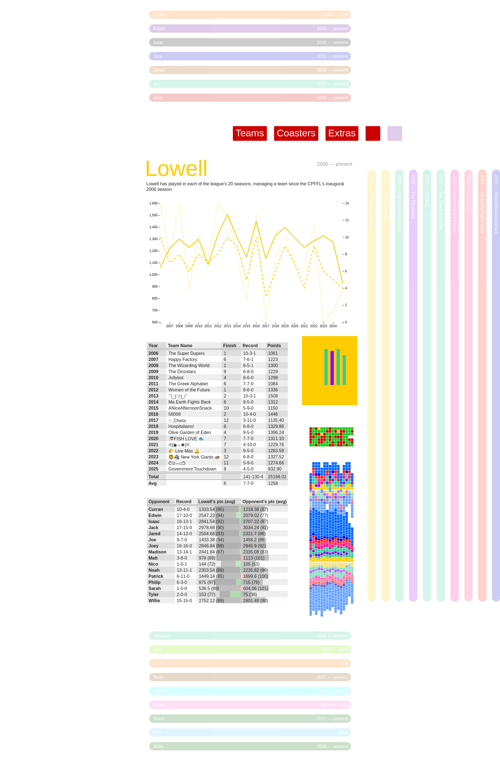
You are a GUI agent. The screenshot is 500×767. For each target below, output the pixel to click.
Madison (157, 552)
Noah (154, 570)
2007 (153, 359)
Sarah (155, 588)
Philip (155, 582)
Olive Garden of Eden (189, 432)
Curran (156, 509)
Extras (342, 133)
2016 (153, 414)
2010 (153, 377)
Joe (152, 539)
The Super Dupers (186, 353)
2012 (153, 390)
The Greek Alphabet (188, 383)
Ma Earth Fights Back (189, 402)
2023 (153, 456)
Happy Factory (182, 359)
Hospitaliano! (181, 426)
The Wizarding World (189, 365)
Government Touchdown (192, 469)
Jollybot (175, 377)
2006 (322, 164)
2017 (153, 420)
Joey (153, 546)
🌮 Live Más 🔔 (184, 451)
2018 (153, 426)
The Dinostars (182, 371)
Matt (153, 558)
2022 (153, 450)
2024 (153, 463)
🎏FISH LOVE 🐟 (186, 438)
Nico (153, 564)
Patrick (156, 576)
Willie (154, 600)
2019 (153, 432)
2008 (153, 365)
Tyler (154, 594)
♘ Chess (177, 420)
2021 (153, 444)
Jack (153, 527)
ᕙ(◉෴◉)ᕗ (179, 445)
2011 (153, 383)
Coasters (296, 133)
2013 (153, 396)
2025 (153, 469)
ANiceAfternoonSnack (190, 408)
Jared (154, 533)
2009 (153, 371)
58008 (174, 414)
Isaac (154, 521)
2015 (153, 408)
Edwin (155, 515)
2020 (153, 438)
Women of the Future (189, 390)
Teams (250, 133)
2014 (153, 402)
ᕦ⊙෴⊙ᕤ (177, 463)
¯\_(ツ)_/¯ (178, 396)
